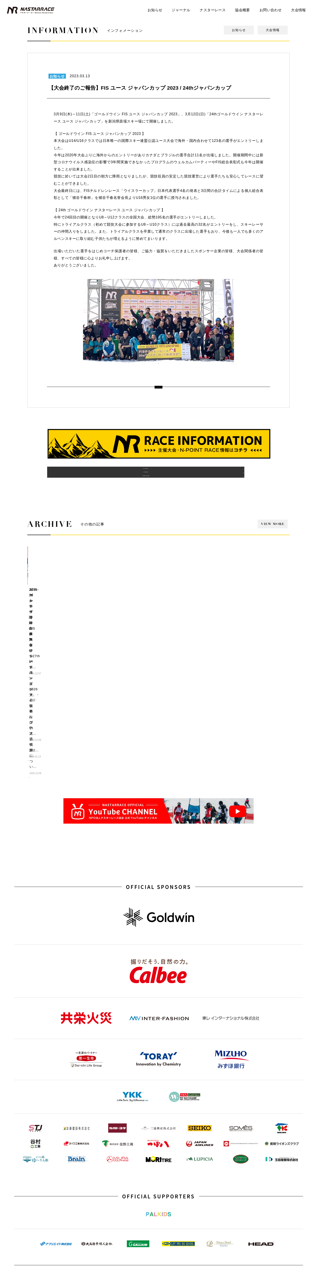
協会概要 (242, 10)
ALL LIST (158, 386)
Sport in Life (112, 1189)
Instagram (56, 1189)
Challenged (220, 1165)
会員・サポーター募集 (173, 1173)
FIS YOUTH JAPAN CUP (229, 1140)
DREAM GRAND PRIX (227, 1148)
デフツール (57, 1157)
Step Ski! (110, 1181)
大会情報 (298, 10)
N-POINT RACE (114, 1148)
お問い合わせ (270, 10)
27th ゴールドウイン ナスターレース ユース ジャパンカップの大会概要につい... (261, 606)
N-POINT (110, 1173)
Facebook (165, 1189)
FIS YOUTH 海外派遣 (118, 1157)
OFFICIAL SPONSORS (158, 735)
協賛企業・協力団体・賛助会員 (179, 1157)
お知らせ (155, 10)
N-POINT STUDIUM (63, 1140)
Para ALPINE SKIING (227, 1181)
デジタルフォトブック (65, 1148)
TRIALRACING (222, 1173)
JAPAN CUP (221, 1157)
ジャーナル (181, 10)
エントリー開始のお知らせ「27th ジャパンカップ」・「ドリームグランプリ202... (56, 606)
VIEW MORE (272, 536)
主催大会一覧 (113, 1140)
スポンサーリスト (170, 1165)
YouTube (56, 1181)
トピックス (57, 1165)
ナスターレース (213, 10)
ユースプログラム (116, 1165)
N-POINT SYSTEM (235, 480)
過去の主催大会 (82, 480)
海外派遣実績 (158, 480)
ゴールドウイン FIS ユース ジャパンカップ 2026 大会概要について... (192, 606)
